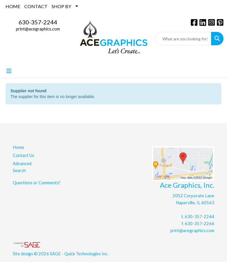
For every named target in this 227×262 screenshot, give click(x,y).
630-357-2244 (38, 22)
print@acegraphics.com (38, 28)
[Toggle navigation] (9, 71)
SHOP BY (61, 6)
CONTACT (35, 6)
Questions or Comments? (37, 182)
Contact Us (23, 155)
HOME (13, 6)
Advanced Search (22, 167)
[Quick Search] (183, 38)
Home (18, 147)
